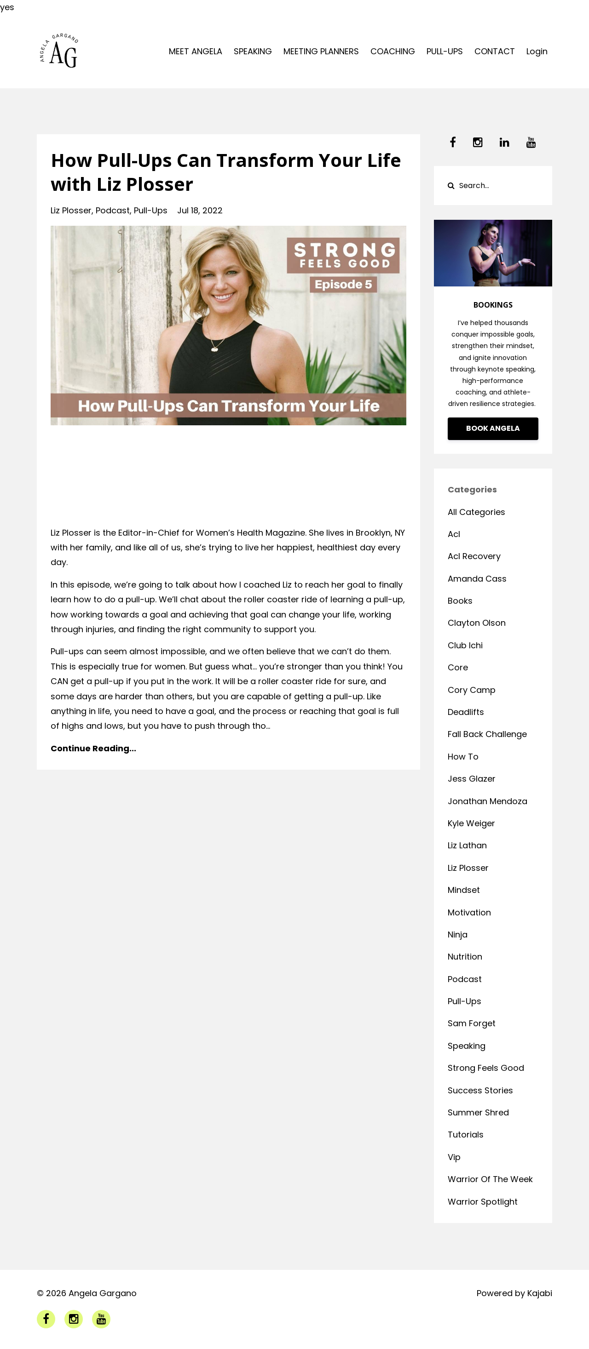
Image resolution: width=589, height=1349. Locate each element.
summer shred (478, 1112)
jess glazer (472, 778)
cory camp (472, 690)
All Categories (476, 512)
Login (537, 51)
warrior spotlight (483, 1201)
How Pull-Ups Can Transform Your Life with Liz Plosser (226, 171)
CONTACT (494, 51)
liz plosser (71, 210)
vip (454, 1157)
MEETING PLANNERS (321, 51)
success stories (480, 1090)
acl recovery (474, 556)
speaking (466, 1046)
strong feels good (486, 1068)
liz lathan (467, 845)
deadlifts (466, 712)
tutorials (466, 1134)
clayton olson (477, 623)
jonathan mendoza (487, 801)
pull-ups (150, 210)
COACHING (392, 51)
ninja (458, 934)
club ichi (465, 645)
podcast (113, 210)
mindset (464, 890)
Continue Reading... (93, 748)
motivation (469, 912)
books (460, 600)
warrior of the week (490, 1179)
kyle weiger (471, 823)
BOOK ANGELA (493, 428)
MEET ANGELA (195, 51)
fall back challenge (487, 734)
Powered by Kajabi (514, 1293)
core (458, 667)
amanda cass (477, 578)
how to (463, 756)
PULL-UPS (445, 51)
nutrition (465, 956)
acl (454, 534)
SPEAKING (253, 51)
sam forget (472, 1023)
